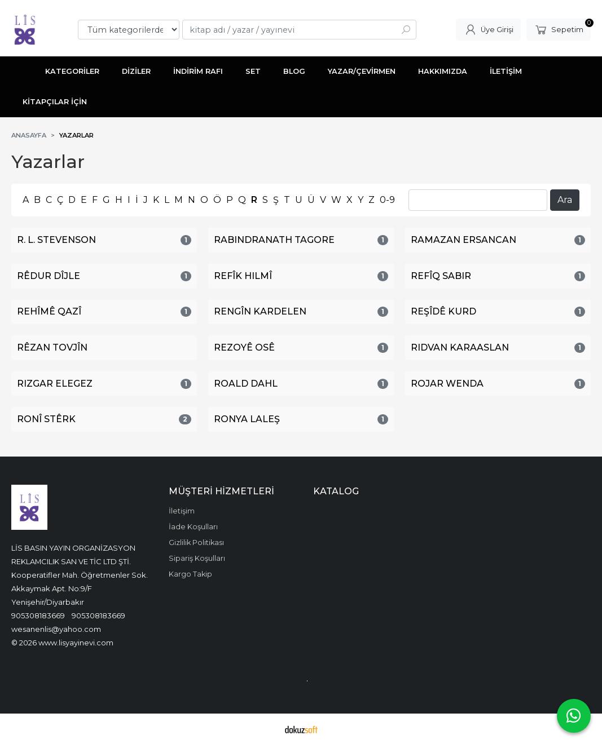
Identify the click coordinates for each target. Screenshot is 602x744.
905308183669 (38, 615)
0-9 (387, 199)
